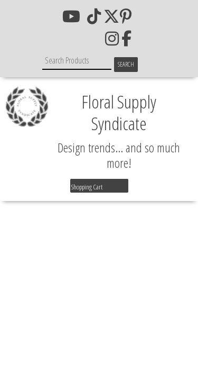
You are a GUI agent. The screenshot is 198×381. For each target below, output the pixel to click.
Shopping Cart (86, 187)
